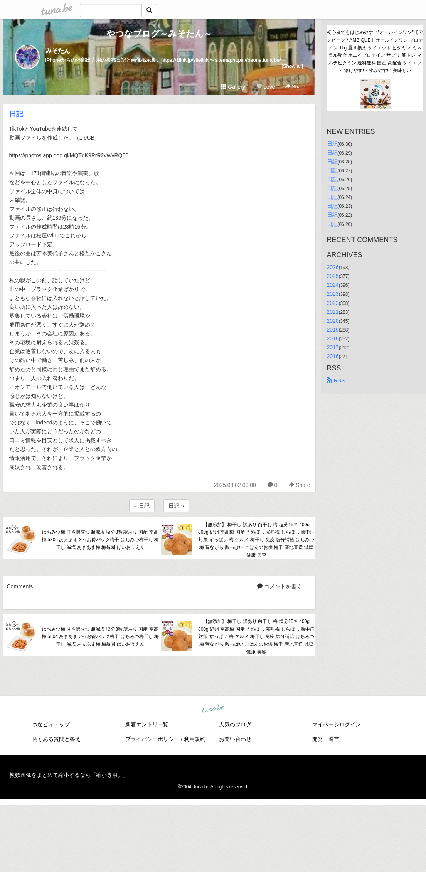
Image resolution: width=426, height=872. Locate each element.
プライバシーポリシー (152, 739)
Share (295, 86)
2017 (333, 347)
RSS (336, 380)
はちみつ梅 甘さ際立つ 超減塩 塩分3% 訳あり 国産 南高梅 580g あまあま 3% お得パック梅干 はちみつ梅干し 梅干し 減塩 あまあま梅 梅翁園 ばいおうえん (100, 539)
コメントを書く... (281, 586)
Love (265, 87)
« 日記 (142, 506)
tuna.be (213, 708)
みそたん (57, 50)
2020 (333, 321)
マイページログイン (336, 724)
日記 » (176, 506)
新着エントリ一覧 (146, 724)
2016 (333, 356)
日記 (16, 114)
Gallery (233, 87)
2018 (333, 338)
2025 (333, 276)
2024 (333, 285)
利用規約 (194, 739)
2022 (333, 303)
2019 (333, 330)
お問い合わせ (235, 739)
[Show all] (292, 66)
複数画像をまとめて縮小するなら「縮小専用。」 (69, 775)
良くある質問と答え (56, 739)
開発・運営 (325, 739)
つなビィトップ (51, 724)
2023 (333, 294)
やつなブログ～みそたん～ (159, 34)
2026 (333, 267)
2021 (333, 312)
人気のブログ (235, 724)
